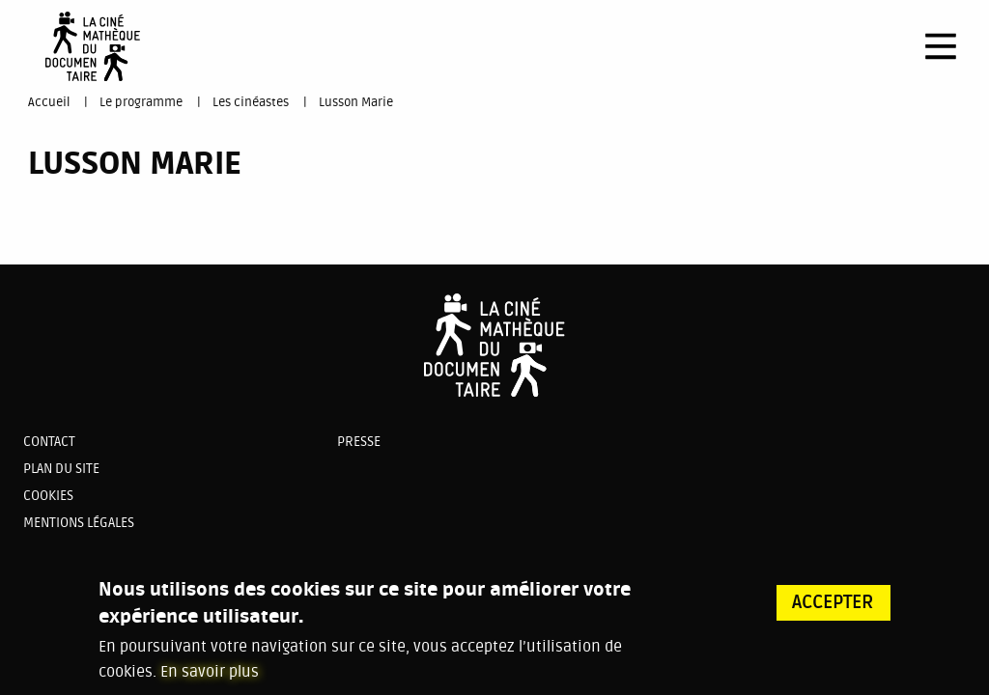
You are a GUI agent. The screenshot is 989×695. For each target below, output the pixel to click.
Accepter (833, 609)
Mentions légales (78, 522)
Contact (49, 441)
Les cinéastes (250, 102)
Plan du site (61, 468)
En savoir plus (209, 678)
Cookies (48, 495)
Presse (359, 441)
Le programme (141, 102)
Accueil (49, 102)
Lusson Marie (356, 102)
